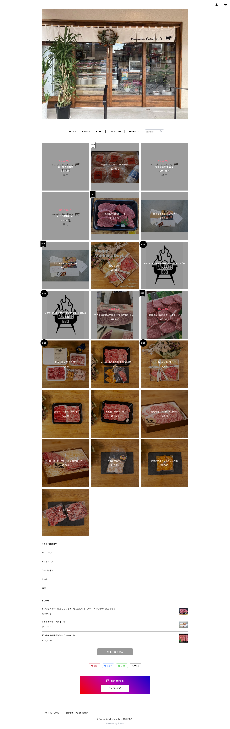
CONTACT (133, 131)
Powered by (115, 724)
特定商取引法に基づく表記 (77, 713)
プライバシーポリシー (52, 713)
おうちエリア (47, 561)
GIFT (44, 588)
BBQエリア (47, 552)
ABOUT (86, 131)
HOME (72, 131)
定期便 (45, 579)
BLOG (99, 131)
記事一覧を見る (115, 651)
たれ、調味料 (48, 570)
